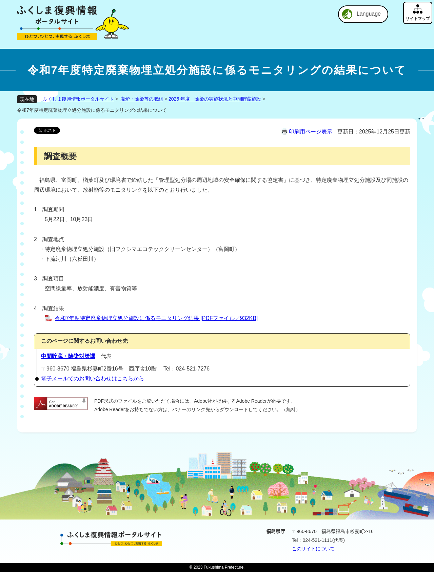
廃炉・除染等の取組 (141, 99)
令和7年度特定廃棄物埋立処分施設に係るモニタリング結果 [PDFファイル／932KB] (156, 318)
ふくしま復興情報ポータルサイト (78, 99)
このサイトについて (313, 548)
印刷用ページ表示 (310, 131)
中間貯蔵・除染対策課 (68, 356)
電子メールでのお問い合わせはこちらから (92, 378)
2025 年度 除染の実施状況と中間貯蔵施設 (215, 99)
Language (369, 14)
